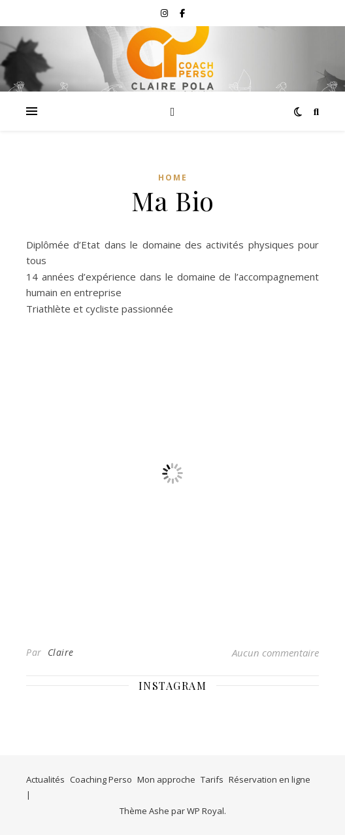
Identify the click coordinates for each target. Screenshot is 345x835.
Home (173, 177)
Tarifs (212, 779)
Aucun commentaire (275, 652)
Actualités (45, 779)
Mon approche (166, 779)
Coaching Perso (101, 779)
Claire (61, 652)
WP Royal (205, 811)
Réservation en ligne (269, 779)
